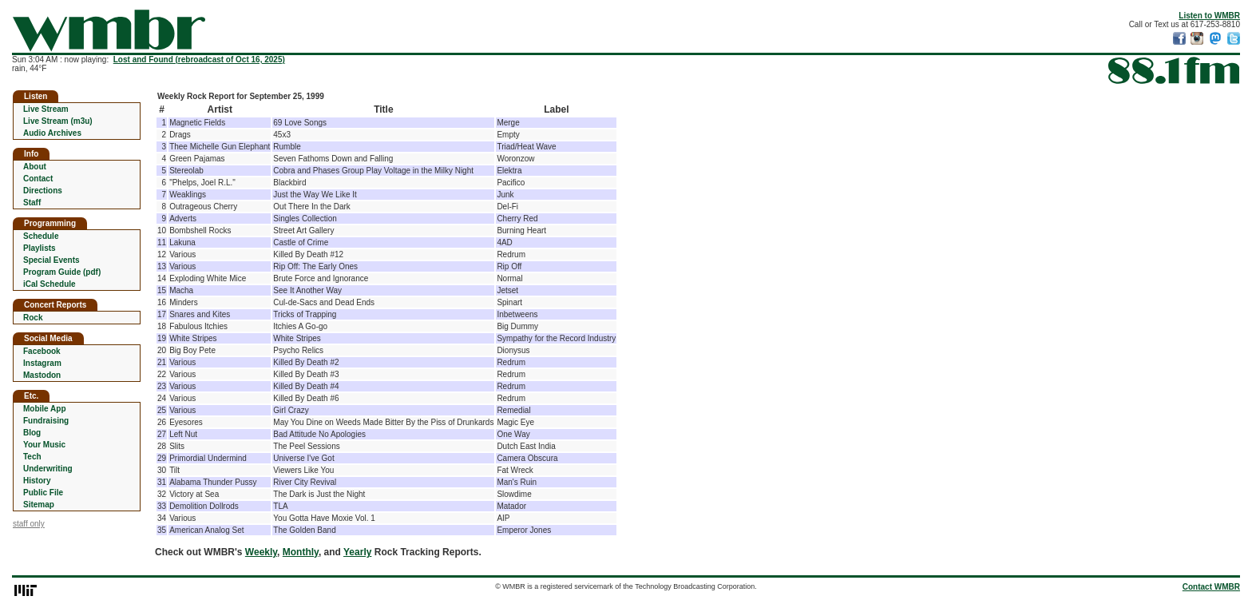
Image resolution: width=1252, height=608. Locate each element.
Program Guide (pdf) (62, 272)
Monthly (301, 552)
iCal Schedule (49, 284)
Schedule (40, 236)
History (36, 480)
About (34, 166)
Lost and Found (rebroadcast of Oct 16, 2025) (199, 59)
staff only (29, 523)
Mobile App (44, 408)
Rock (32, 317)
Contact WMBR (1211, 586)
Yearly (357, 552)
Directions (42, 190)
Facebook (42, 351)
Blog (32, 432)
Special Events (51, 260)
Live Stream (46, 109)
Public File (43, 492)
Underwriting (48, 468)
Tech (32, 456)
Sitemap (38, 504)
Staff (32, 202)
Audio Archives (52, 133)
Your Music (44, 444)
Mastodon (42, 375)
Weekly (261, 552)
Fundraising (46, 420)
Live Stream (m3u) (58, 121)
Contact (38, 178)
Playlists (39, 248)
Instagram (42, 363)
